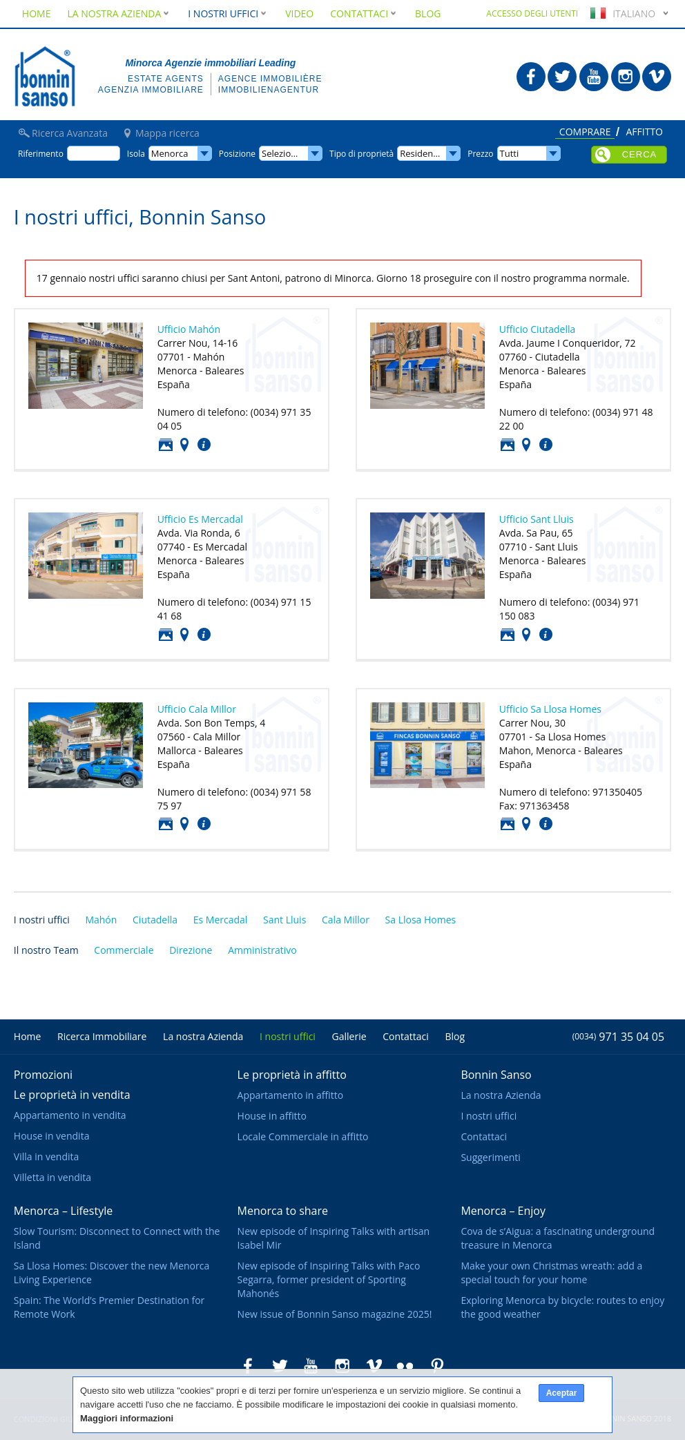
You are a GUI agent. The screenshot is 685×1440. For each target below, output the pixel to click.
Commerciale (123, 950)
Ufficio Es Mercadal (200, 519)
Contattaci (203, 444)
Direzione (190, 950)
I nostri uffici (42, 919)
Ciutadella (155, 919)
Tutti (509, 153)
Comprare (585, 132)
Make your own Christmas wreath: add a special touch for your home (551, 1272)
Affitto (644, 132)
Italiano (621, 13)
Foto (165, 444)
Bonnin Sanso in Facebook (531, 76)
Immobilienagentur (268, 90)
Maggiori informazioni (126, 1418)
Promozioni (43, 1074)
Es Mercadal (220, 919)
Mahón (101, 919)
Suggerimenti (491, 1157)
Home (36, 13)
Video (299, 13)
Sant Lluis (284, 919)
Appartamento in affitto (291, 1095)
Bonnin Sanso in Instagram (625, 76)
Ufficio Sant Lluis (536, 519)
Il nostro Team (46, 950)
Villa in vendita (46, 1156)
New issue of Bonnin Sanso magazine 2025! (335, 1314)
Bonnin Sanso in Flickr (405, 1366)
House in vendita (52, 1135)
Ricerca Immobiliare (101, 1036)
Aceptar (561, 1393)
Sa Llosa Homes (420, 919)
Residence (421, 153)
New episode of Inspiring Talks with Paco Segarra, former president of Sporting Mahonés (329, 1279)
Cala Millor (345, 919)
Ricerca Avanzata (70, 133)
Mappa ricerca (167, 133)
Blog (428, 13)
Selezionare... (289, 153)
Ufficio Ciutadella (537, 329)
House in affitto (272, 1115)
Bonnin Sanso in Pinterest (437, 1366)
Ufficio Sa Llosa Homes (550, 709)
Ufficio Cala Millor (196, 709)
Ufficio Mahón (188, 329)
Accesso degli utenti (532, 13)
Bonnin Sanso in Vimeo (656, 76)
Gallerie (349, 1036)
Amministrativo (262, 950)
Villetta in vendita (52, 1177)
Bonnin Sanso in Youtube (593, 76)
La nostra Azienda (119, 13)
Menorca (170, 153)
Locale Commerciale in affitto (303, 1136)
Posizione (184, 444)
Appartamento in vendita (70, 1115)
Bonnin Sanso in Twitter (562, 76)
